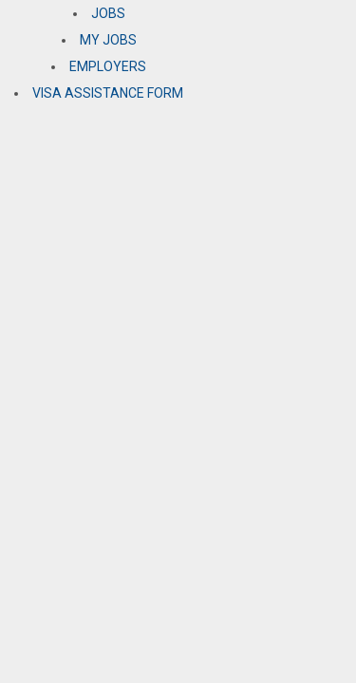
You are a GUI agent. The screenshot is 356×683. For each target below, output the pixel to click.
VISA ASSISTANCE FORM (107, 93)
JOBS (108, 13)
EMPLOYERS (107, 66)
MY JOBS (108, 39)
